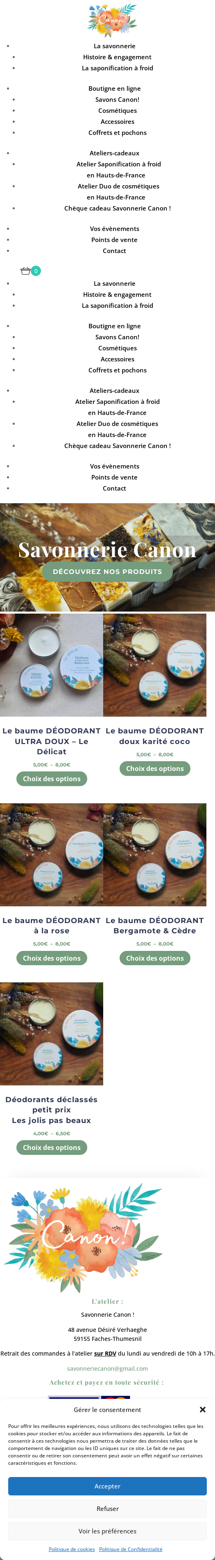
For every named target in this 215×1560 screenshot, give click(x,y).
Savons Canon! (117, 99)
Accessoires (117, 121)
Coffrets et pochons (117, 132)
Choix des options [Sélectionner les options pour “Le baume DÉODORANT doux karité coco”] (155, 768)
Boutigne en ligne (114, 88)
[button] (203, 1409)
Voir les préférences (107, 1531)
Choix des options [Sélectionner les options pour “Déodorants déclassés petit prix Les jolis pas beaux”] (52, 1147)
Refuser (108, 1508)
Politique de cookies (72, 1549)
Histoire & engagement (117, 57)
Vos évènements (114, 228)
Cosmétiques (117, 110)
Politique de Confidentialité (131, 1549)
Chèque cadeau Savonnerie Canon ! (117, 208)
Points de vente (114, 239)
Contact (114, 251)
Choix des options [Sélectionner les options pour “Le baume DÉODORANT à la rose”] (52, 958)
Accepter (107, 1486)
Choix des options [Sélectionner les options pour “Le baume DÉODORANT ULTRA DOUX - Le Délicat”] (52, 778)
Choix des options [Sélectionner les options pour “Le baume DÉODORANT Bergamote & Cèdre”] (155, 958)
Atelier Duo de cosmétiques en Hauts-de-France (118, 191)
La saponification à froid (117, 68)
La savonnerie (115, 46)
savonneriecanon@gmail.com (107, 1368)
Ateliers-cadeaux (114, 153)
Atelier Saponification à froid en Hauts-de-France (119, 169)
